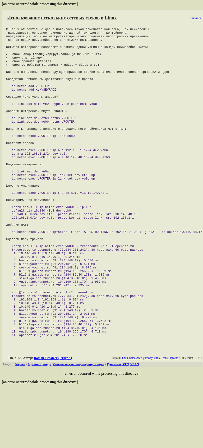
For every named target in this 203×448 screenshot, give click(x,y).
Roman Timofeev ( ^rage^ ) (53, 420)
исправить (196, 18)
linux (125, 419)
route (166, 419)
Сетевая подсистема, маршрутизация (78, 426)
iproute (174, 419)
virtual (157, 419)
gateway (147, 419)
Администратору (39, 426)
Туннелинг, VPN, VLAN (123, 426)
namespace (135, 419)
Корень (20, 426)
